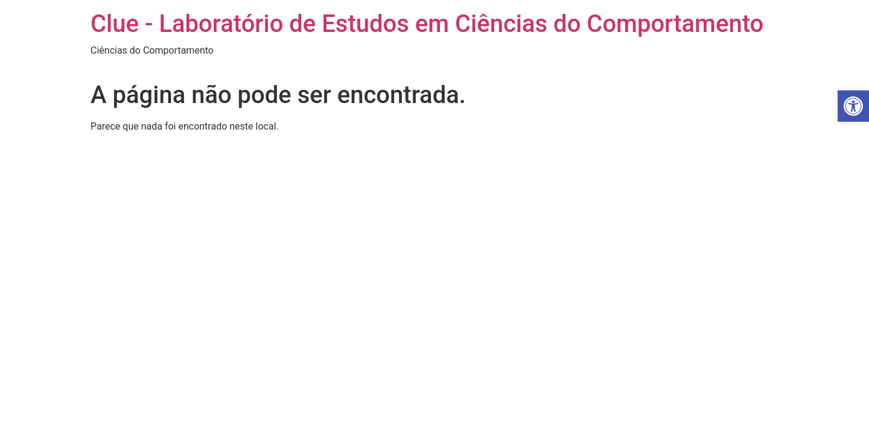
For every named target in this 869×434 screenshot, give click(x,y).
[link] (853, 106)
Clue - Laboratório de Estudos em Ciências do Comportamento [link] (427, 24)
